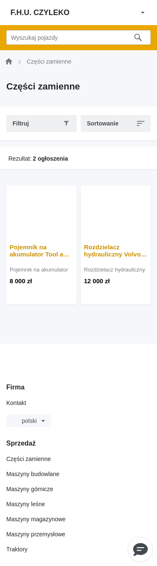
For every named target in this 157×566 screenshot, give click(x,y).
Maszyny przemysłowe (35, 534)
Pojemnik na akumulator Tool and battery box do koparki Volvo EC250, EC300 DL (41, 250)
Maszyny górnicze (29, 489)
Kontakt (16, 403)
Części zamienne (28, 459)
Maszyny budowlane (32, 474)
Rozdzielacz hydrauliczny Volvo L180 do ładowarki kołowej (112, 250)
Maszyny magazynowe (36, 519)
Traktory (17, 549)
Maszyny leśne (25, 504)
